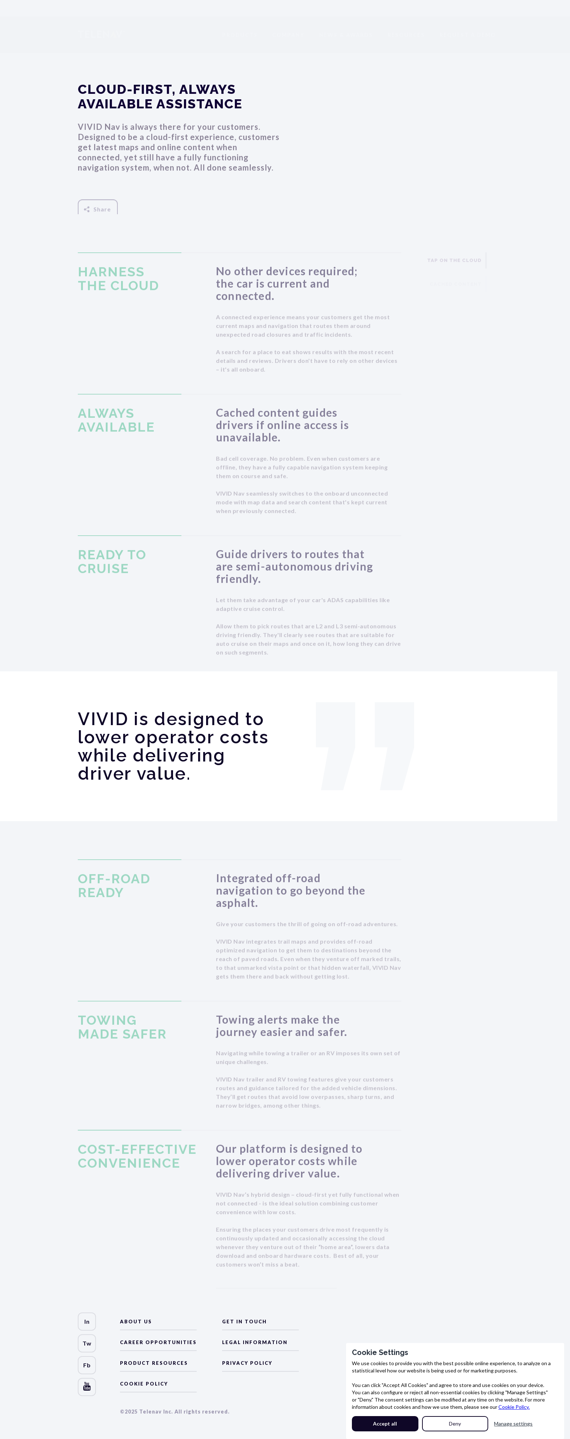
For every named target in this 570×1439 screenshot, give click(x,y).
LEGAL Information (255, 1342)
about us (136, 1321)
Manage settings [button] (513, 1423)
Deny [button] (455, 1423)
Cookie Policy (144, 1384)
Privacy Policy (247, 1363)
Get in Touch (244, 1321)
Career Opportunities (158, 1342)
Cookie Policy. (514, 1407)
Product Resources (154, 1363)
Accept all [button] (385, 1423)
